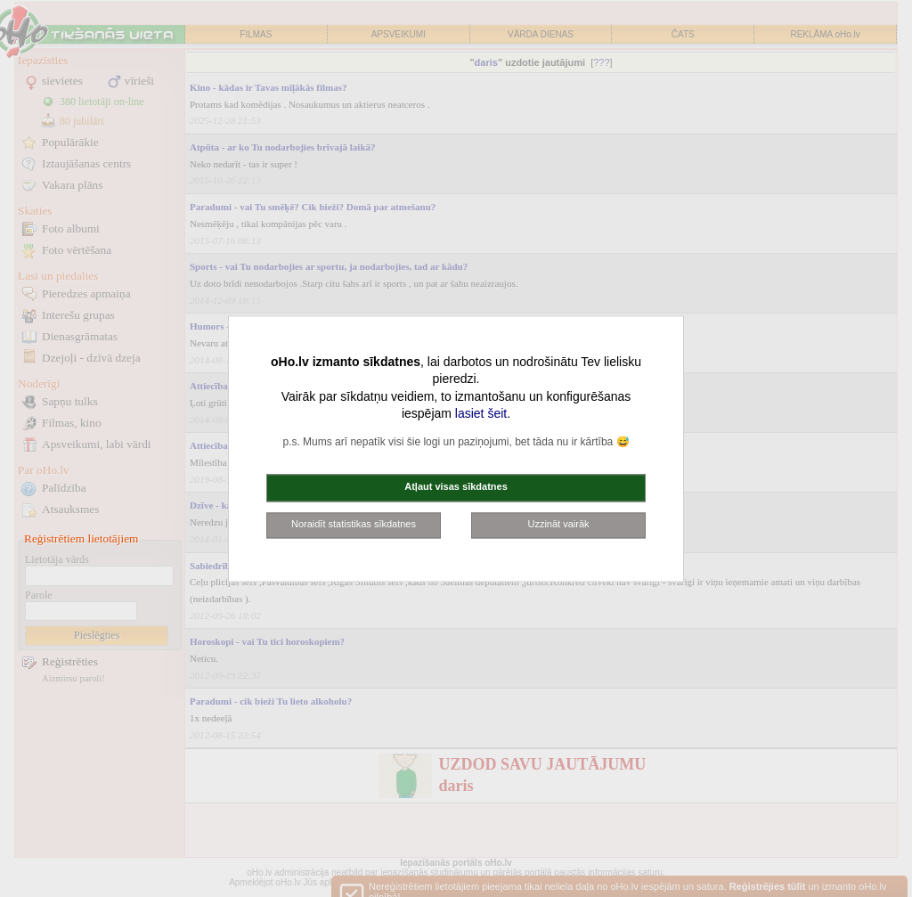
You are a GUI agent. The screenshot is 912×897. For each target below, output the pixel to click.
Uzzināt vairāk (558, 523)
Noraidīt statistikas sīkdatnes (353, 523)
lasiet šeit (481, 414)
